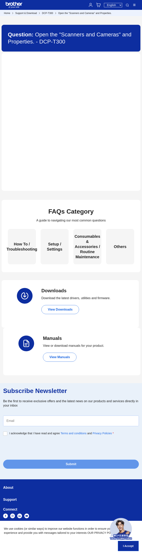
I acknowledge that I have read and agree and (61, 433)
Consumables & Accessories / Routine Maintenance (87, 246)
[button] (121, 529)
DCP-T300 (47, 13)
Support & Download (26, 13)
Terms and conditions (73, 433)
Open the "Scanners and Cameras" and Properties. (85, 13)
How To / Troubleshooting (22, 246)
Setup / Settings (54, 246)
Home (7, 13)
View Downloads (60, 309)
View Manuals (59, 357)
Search (127, 5)
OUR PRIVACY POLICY (102, 532)
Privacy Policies (102, 433)
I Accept (128, 546)
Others (120, 246)
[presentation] (33, 447)
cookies (18, 528)
